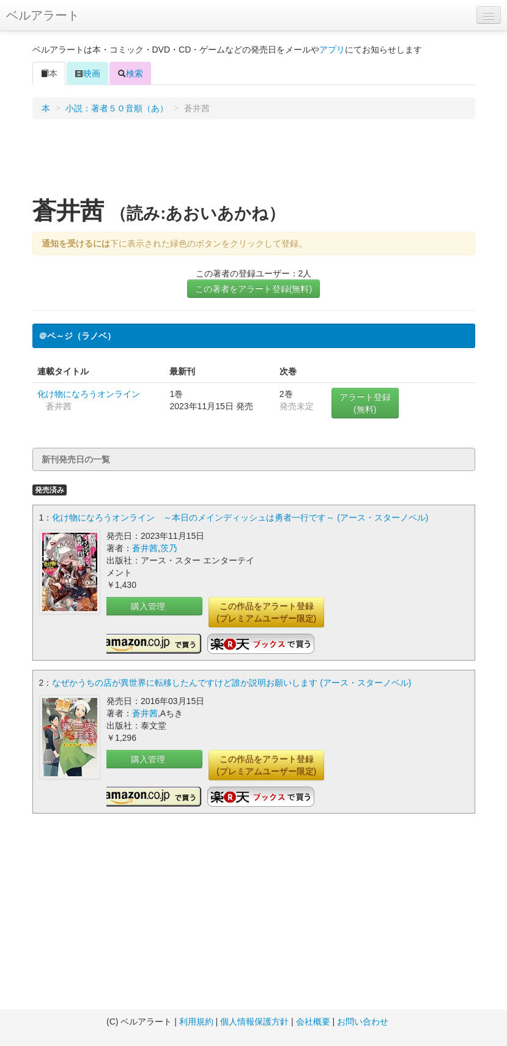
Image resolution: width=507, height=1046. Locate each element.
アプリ (332, 49)
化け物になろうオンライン (88, 394)
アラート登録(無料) (365, 403)
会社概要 (313, 1021)
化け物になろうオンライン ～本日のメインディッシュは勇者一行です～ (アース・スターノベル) (240, 517)
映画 (87, 73)
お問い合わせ (362, 1021)
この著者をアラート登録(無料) (253, 289)
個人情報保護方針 (254, 1021)
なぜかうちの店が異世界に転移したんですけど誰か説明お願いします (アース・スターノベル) (231, 683)
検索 (130, 73)
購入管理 (148, 606)
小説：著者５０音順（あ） (116, 108)
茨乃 (168, 548)
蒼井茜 (145, 548)
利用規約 (196, 1021)
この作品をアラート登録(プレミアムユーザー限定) (266, 612)
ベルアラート (43, 15)
